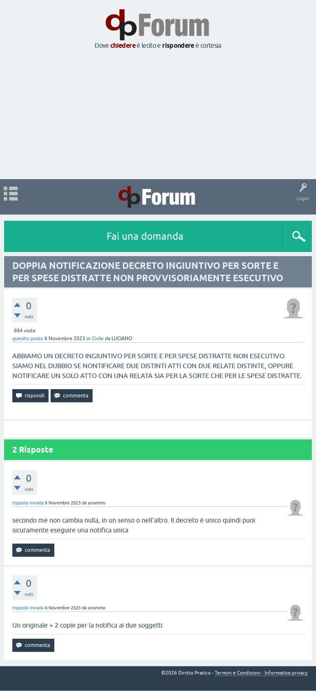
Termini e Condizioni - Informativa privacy (261, 673)
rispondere (178, 45)
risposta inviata (28, 502)
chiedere (122, 45)
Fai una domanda (145, 236)
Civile (98, 338)
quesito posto (27, 338)
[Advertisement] (158, 115)
